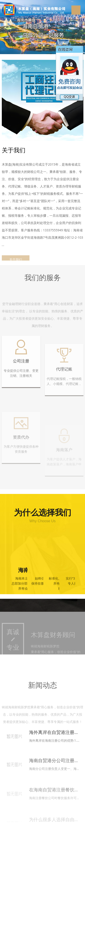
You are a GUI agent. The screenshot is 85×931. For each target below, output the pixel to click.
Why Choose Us (42, 521)
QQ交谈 (65, 96)
